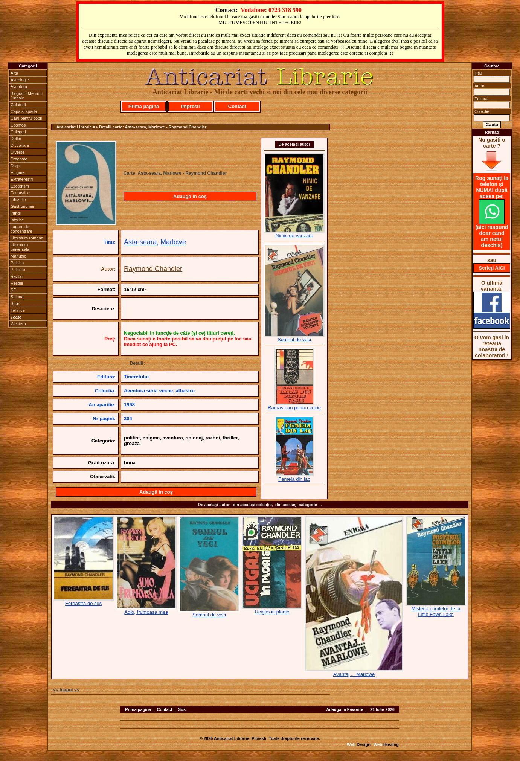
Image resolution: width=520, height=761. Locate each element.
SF (13, 290)
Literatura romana (27, 238)
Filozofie (18, 199)
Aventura (19, 86)
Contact (237, 106)
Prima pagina (138, 709)
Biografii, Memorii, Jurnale (27, 95)
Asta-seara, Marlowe (155, 242)
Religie (17, 283)
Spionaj (17, 296)
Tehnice (18, 310)
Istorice (17, 220)
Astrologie (20, 80)
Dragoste (19, 159)
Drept (16, 165)
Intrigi (16, 213)
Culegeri (18, 132)
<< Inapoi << (66, 689)
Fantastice (20, 193)
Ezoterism (20, 186)
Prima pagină (143, 106)
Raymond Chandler (153, 269)
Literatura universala (20, 247)
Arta (14, 73)
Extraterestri (22, 179)
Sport (15, 303)
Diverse (17, 152)
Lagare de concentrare (21, 228)
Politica (17, 263)
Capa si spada (24, 111)
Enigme (17, 172)
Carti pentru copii (26, 118)
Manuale (18, 256)
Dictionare (20, 145)
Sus (182, 709)
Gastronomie (22, 206)
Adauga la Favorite (344, 709)
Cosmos (18, 125)
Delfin (16, 138)
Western (18, 324)
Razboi (17, 276)
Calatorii (18, 104)
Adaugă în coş (190, 196)
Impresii (190, 106)
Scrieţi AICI (492, 268)
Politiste (18, 269)
